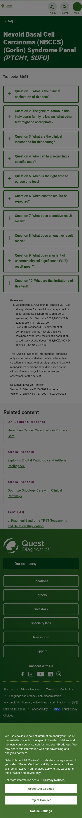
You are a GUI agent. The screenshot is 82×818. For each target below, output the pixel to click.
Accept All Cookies (41, 788)
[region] (41, 770)
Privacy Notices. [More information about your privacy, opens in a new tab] (54, 780)
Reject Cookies (41, 800)
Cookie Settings (41, 811)
